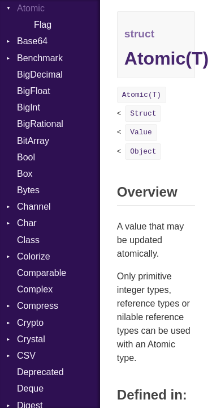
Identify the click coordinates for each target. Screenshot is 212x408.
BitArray (33, 141)
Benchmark (40, 58)
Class (28, 240)
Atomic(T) (141, 95)
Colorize (33, 256)
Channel (34, 206)
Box (25, 173)
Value (141, 132)
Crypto (30, 323)
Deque (30, 388)
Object (143, 151)
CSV (26, 355)
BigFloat (33, 91)
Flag (42, 24)
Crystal (31, 339)
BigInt (28, 107)
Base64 (32, 41)
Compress (37, 306)
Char (27, 223)
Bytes (28, 190)
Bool (26, 157)
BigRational (40, 124)
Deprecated (40, 372)
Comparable (41, 273)
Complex (35, 289)
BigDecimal (40, 74)
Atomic (31, 8)
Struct (143, 113)
